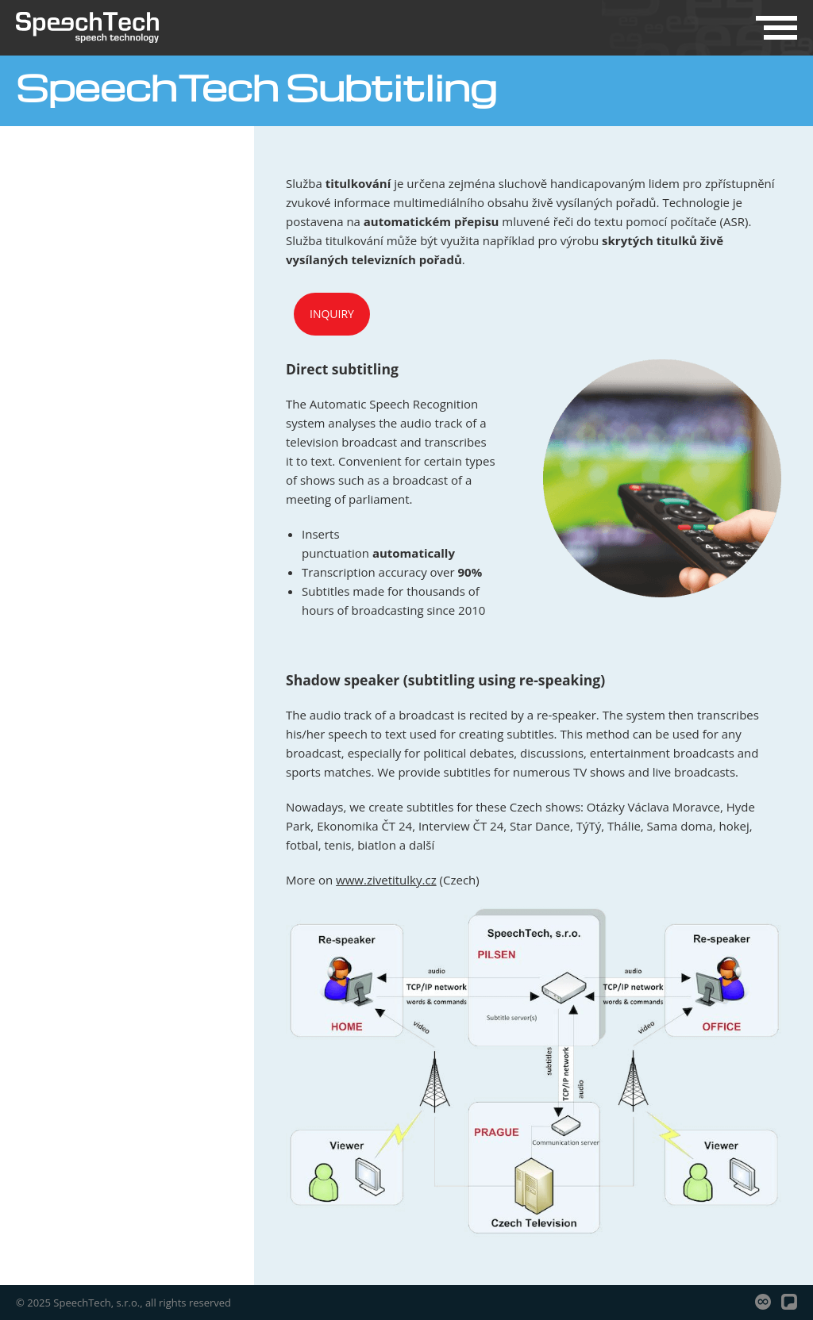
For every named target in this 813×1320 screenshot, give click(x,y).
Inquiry (332, 313)
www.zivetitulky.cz (386, 880)
